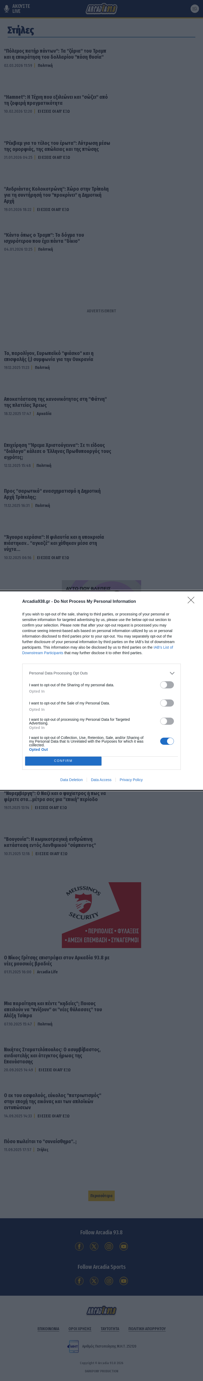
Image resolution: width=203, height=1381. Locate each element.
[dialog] (101, 690)
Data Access (101, 780)
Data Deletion (71, 780)
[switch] (167, 684)
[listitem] (101, 673)
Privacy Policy (131, 780)
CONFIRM (63, 761)
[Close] (193, 602)
